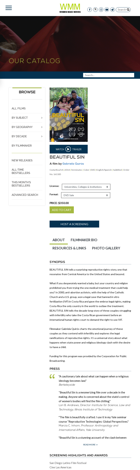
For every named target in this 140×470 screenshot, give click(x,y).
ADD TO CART (61, 209)
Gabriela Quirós (73, 164)
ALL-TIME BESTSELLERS (21, 171)
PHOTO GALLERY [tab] (106, 248)
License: (54, 185)
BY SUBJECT (20, 117)
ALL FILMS (19, 108)
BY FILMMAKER (22, 145)
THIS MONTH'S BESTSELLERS (21, 184)
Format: (54, 194)
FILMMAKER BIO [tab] (84, 240)
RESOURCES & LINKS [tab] (69, 248)
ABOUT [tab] (58, 240)
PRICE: (59, 203)
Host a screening (74, 224)
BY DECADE (19, 136)
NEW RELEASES (22, 160)
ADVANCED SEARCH (25, 195)
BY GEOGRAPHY (22, 127)
